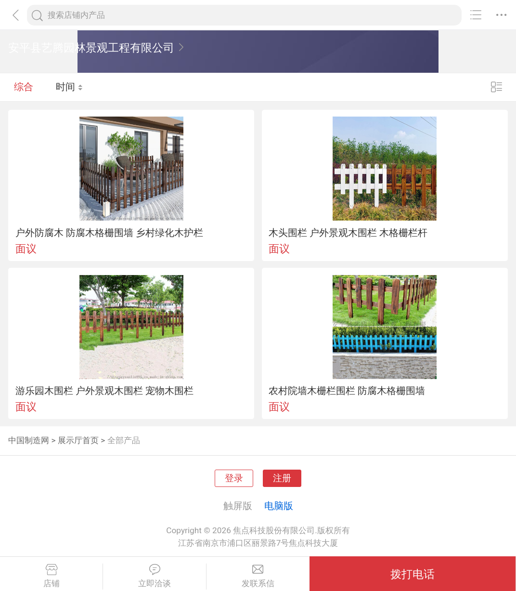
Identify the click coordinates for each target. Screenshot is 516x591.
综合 (23, 86)
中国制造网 (28, 440)
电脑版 (278, 506)
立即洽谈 (154, 576)
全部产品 (123, 440)
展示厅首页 (78, 440)
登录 (234, 478)
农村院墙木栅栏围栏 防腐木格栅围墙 (347, 390)
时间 (69, 86)
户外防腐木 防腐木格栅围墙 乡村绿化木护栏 (109, 232)
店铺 (51, 576)
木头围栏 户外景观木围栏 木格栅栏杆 (348, 232)
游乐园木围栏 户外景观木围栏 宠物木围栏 (104, 390)
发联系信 (258, 576)
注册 (282, 478)
